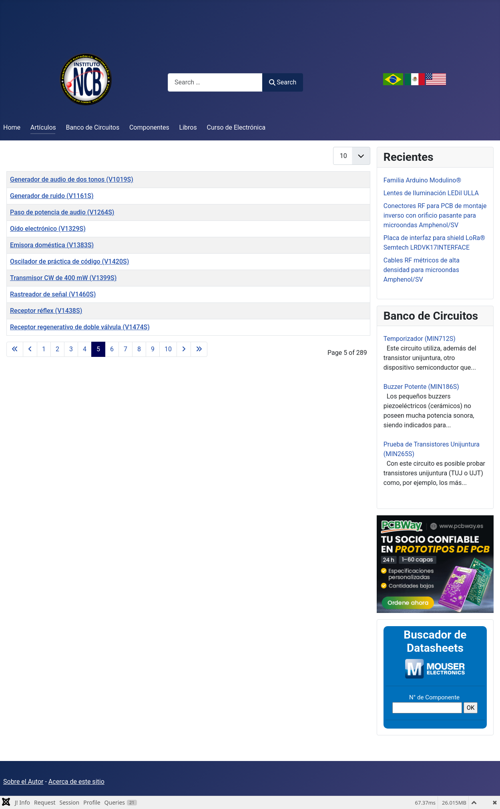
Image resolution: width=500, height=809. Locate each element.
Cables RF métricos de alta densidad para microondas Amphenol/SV (422, 269)
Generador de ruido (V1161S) (52, 196)
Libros (188, 127)
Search (282, 82)
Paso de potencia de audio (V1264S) (62, 212)
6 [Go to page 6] (112, 349)
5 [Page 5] (98, 349)
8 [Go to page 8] (139, 349)
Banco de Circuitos (93, 127)
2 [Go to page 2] (57, 349)
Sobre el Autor (23, 781)
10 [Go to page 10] (168, 349)
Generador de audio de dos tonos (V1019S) (71, 179)
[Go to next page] (184, 349)
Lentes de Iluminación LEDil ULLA (431, 193)
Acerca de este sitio (76, 781)
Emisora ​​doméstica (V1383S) (52, 245)
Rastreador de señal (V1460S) (53, 294)
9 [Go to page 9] (153, 349)
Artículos (43, 127)
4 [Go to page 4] (84, 349)
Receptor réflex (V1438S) (46, 310)
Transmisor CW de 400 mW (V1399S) (63, 278)
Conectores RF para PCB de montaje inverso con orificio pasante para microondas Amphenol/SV (435, 215)
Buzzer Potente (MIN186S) (421, 386)
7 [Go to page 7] (125, 349)
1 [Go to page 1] (44, 349)
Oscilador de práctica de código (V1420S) (69, 261)
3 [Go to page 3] (71, 349)
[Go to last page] (199, 349)
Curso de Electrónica (236, 127)
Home (11, 127)
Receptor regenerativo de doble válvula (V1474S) (80, 327)
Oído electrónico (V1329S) (48, 228)
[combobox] (215, 82)
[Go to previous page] (30, 349)
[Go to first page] (14, 349)
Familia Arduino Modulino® (422, 180)
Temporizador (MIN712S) (420, 338)
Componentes (149, 127)
